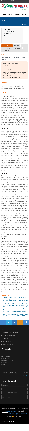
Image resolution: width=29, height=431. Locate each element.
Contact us (4, 364)
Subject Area (4, 362)
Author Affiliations (7, 65)
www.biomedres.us (18, 414)
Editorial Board (7, 14)
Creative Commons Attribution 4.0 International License (18, 413)
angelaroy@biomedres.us (7, 344)
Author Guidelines (5, 358)
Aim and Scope (4, 354)
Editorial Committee (5, 356)
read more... (25, 375)
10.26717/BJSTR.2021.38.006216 (13, 77)
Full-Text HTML (7, 45)
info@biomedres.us (5, 0)
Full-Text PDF (6, 48)
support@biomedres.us (7, 343)
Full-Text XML (17, 48)
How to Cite (6, 50)
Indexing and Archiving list (7, 360)
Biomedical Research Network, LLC (12, 411)
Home (3, 352)
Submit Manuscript (20, 14)
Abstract (16, 45)
